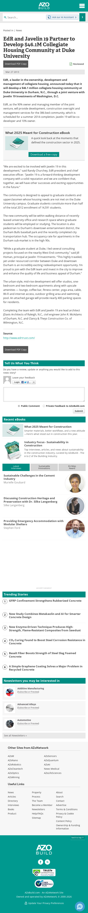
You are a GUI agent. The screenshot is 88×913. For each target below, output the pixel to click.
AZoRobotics (14, 764)
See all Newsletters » (15, 735)
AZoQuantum (51, 760)
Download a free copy (43, 154)
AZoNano (13, 760)
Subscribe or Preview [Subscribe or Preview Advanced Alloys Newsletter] (28, 707)
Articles (12, 796)
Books (11, 809)
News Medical (51, 768)
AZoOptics (13, 773)
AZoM (11, 756)
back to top (78, 837)
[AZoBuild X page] (47, 862)
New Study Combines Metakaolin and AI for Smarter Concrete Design (45, 615)
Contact (60, 800)
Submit (79, 411)
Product (12, 813)
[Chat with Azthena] (80, 906)
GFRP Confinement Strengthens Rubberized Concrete (45, 600)
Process (36, 796)
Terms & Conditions (67, 809)
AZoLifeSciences (52, 773)
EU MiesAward (72, 467)
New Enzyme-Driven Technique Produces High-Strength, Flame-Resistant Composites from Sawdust (45, 628)
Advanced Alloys (26, 704)
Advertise (61, 805)
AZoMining (14, 777)
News (19, 30)
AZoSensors (50, 756)
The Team (37, 800)
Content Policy (64, 821)
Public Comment (30, 405)
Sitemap (36, 817)
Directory (13, 800)
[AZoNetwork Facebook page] (40, 862)
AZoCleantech (15, 768)
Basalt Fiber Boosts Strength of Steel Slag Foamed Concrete (42, 655)
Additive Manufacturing (30, 688)
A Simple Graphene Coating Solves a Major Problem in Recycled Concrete (45, 668)
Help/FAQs (37, 813)
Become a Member (42, 805)
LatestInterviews (16, 467)
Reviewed (78, 63)
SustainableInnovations (44, 467)
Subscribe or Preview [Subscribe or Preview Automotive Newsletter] (28, 723)
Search (60, 796)
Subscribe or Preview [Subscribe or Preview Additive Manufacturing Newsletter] (28, 691)
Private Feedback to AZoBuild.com (65, 405)
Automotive (24, 720)
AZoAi (47, 764)
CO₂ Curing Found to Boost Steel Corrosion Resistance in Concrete (47, 641)
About (59, 792)
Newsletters (38, 809)
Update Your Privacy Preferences (44, 903)
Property (36, 792)
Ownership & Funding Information (68, 827)
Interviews (13, 805)
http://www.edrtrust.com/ (19, 338)
